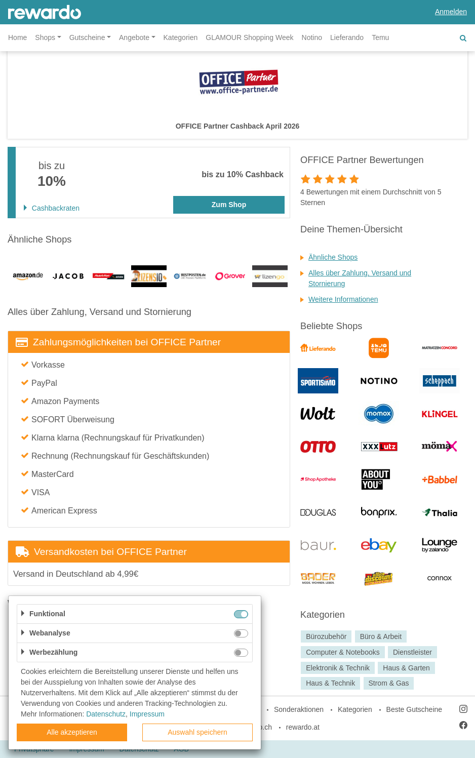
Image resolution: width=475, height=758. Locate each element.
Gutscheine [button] (87, 37)
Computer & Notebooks (343, 652)
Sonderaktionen (299, 709)
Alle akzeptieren (72, 732)
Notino (312, 37)
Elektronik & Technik (338, 668)
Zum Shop (229, 205)
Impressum (147, 714)
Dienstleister (412, 652)
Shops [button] (45, 37)
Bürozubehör (326, 636)
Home (17, 37)
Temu (380, 37)
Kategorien (181, 37)
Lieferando (347, 37)
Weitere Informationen (343, 299)
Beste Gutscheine (414, 709)
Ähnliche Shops (333, 257)
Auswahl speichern (197, 732)
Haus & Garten (406, 668)
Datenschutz (106, 714)
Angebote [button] (134, 37)
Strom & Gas (388, 684)
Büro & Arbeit (381, 636)
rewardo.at (303, 727)
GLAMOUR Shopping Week (249, 37)
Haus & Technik (330, 684)
